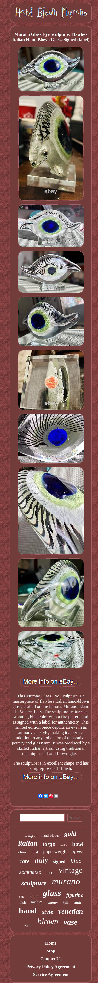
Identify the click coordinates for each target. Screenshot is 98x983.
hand (28, 910)
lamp (33, 895)
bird (35, 852)
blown (47, 921)
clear (22, 852)
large (49, 844)
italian (28, 843)
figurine (74, 895)
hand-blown (50, 835)
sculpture (34, 883)
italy (41, 860)
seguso (28, 925)
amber (36, 901)
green (78, 851)
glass (52, 893)
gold (70, 833)
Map (50, 951)
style (47, 912)
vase (70, 922)
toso (50, 872)
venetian (70, 911)
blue (76, 860)
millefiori (30, 836)
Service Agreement (50, 974)
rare (24, 861)
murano (66, 881)
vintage (70, 870)
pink (77, 902)
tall (65, 902)
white (63, 845)
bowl (77, 844)
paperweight (55, 851)
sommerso (30, 872)
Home (50, 943)
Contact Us (50, 958)
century (53, 902)
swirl (21, 896)
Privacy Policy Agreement (51, 966)
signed (59, 861)
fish (23, 902)
